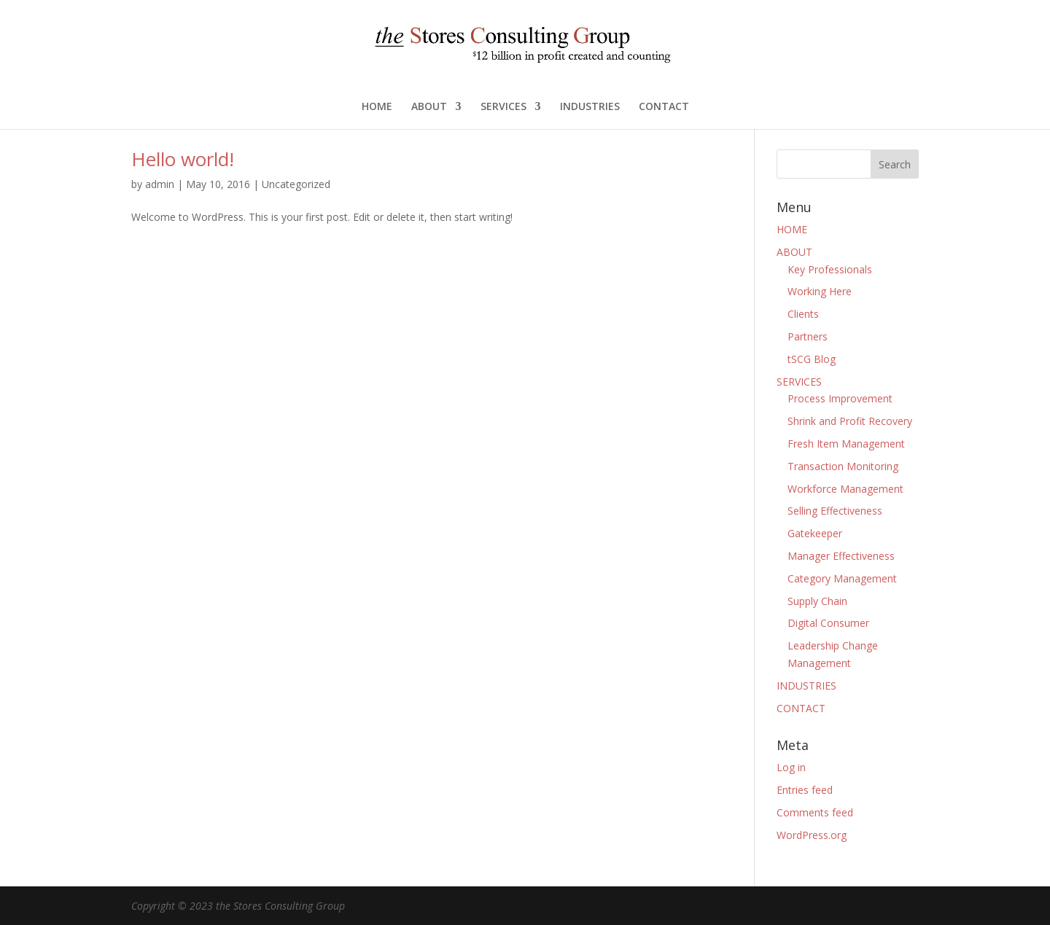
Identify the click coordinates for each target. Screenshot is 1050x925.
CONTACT (664, 107)
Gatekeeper (815, 533)
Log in (791, 767)
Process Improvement (840, 398)
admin (159, 184)
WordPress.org (812, 835)
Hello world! (182, 159)
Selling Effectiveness (835, 511)
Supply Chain (817, 601)
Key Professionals (830, 269)
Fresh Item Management (846, 443)
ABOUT (429, 107)
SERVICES (503, 107)
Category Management (842, 578)
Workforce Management (845, 489)
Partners (808, 336)
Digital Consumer (828, 623)
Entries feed (805, 790)
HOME (377, 107)
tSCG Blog (812, 359)
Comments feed (815, 812)
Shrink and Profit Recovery (850, 421)
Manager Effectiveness (841, 556)
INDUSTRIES (590, 107)
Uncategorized (296, 184)
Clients (803, 314)
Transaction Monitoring (843, 466)
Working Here (820, 291)
